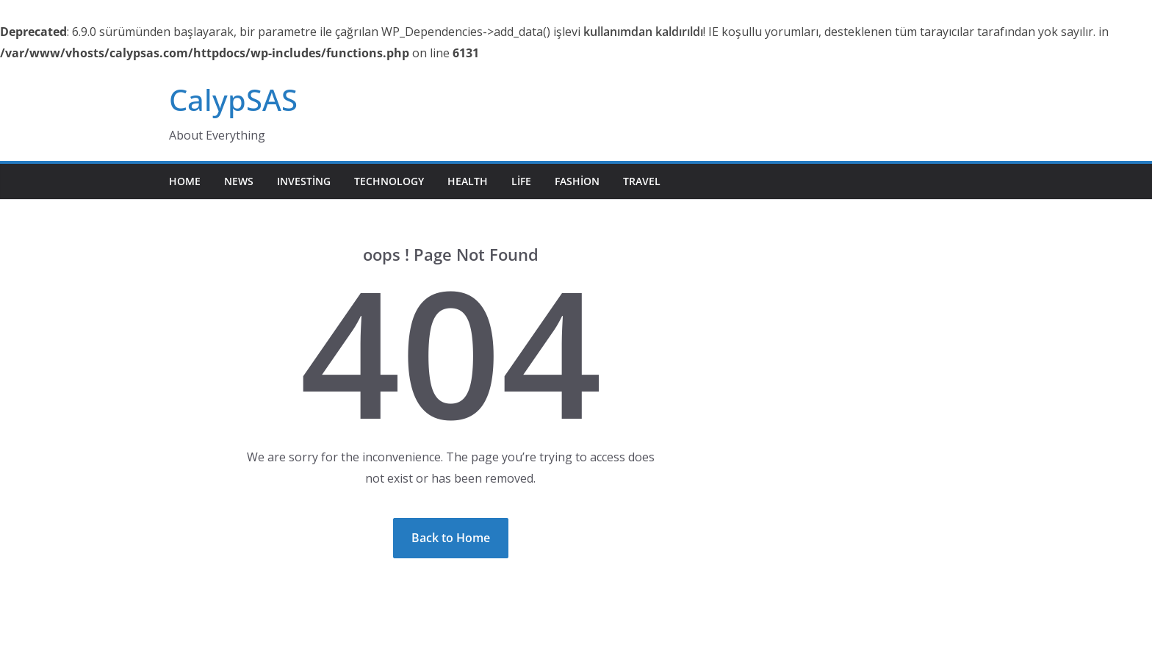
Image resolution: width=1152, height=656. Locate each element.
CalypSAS (233, 99)
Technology (389, 181)
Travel (641, 181)
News (238, 181)
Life (521, 181)
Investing (304, 181)
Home (185, 181)
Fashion (577, 181)
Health (467, 181)
